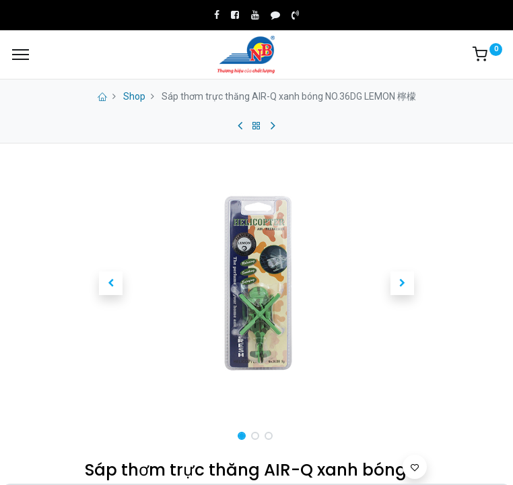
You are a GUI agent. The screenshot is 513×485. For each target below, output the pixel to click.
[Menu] (20, 54)
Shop (134, 96)
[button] (111, 283)
